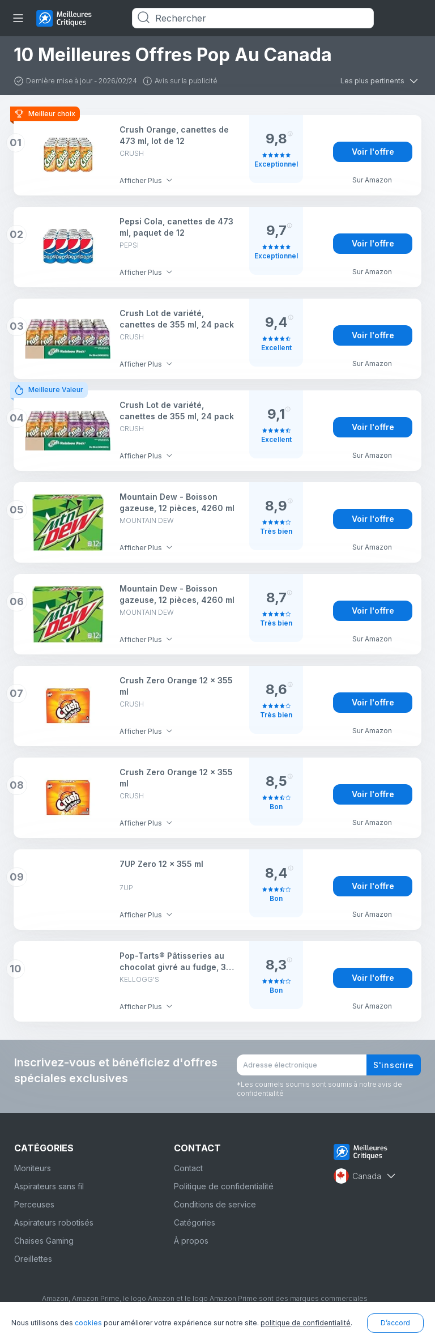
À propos (191, 1240)
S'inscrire (393, 1065)
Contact (188, 1168)
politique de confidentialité (306, 1323)
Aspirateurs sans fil (49, 1186)
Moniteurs (32, 1168)
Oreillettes (33, 1259)
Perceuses (34, 1204)
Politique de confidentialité (224, 1186)
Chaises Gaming (44, 1240)
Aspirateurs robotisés (53, 1222)
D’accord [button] (395, 1323)
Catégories (194, 1222)
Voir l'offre (373, 151)
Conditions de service (215, 1204)
